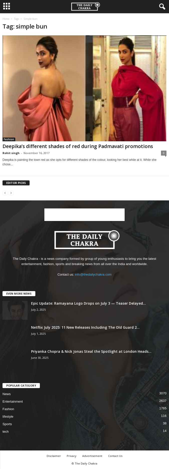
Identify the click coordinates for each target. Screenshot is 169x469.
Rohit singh (11, 153)
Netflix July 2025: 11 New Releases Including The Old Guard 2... (85, 327)
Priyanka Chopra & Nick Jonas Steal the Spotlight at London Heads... (91, 351)
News (7, 394)
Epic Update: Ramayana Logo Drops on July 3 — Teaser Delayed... (88, 303)
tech (6, 431)
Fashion (9, 139)
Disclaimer (54, 456)
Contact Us (115, 456)
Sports (7, 424)
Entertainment (13, 401)
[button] (161, 6)
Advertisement (92, 456)
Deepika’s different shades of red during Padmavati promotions (78, 146)
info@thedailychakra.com (93, 274)
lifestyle (8, 416)
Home (6, 19)
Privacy (71, 456)
